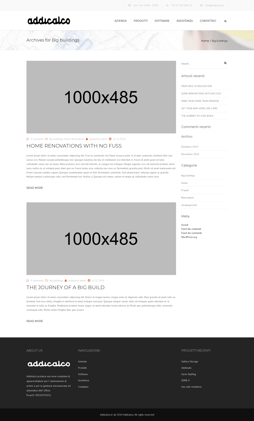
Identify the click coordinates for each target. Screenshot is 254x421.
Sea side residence (191, 386)
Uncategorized (189, 205)
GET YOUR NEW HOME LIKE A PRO (199, 108)
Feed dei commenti (191, 233)
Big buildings (56, 139)
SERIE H (185, 380)
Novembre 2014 (190, 154)
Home (205, 40)
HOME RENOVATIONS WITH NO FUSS (201, 93)
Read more (34, 187)
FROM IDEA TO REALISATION (196, 86)
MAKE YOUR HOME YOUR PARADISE (200, 101)
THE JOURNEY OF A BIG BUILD (197, 115)
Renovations (77, 139)
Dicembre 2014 (189, 146)
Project (185, 190)
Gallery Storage (189, 361)
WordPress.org (189, 237)
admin (104, 139)
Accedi (184, 224)
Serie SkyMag (188, 374)
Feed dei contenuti (191, 228)
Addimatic (186, 367)
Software (162, 20)
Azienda (120, 20)
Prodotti (141, 20)
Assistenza (185, 20)
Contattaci (208, 20)
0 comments (37, 139)
